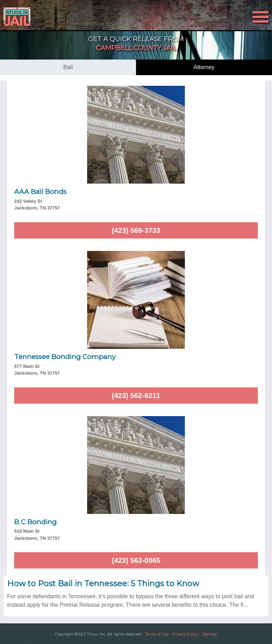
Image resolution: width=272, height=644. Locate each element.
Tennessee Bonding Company (64, 357)
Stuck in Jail (41, 16)
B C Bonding (35, 522)
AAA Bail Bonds (40, 191)
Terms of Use (157, 634)
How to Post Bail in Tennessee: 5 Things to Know (103, 583)
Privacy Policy (185, 634)
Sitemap (209, 634)
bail (68, 67)
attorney (204, 67)
